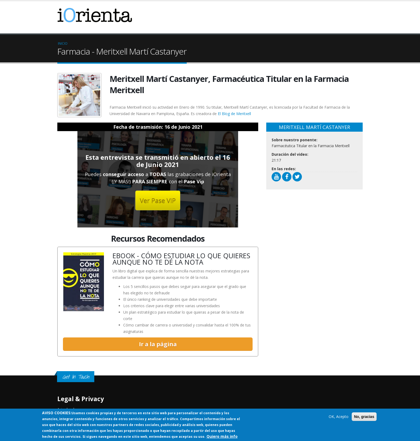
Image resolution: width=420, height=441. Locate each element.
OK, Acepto (338, 416)
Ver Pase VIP (158, 200)
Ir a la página (158, 344)
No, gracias (364, 417)
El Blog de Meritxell (234, 113)
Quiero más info (222, 436)
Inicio (63, 43)
